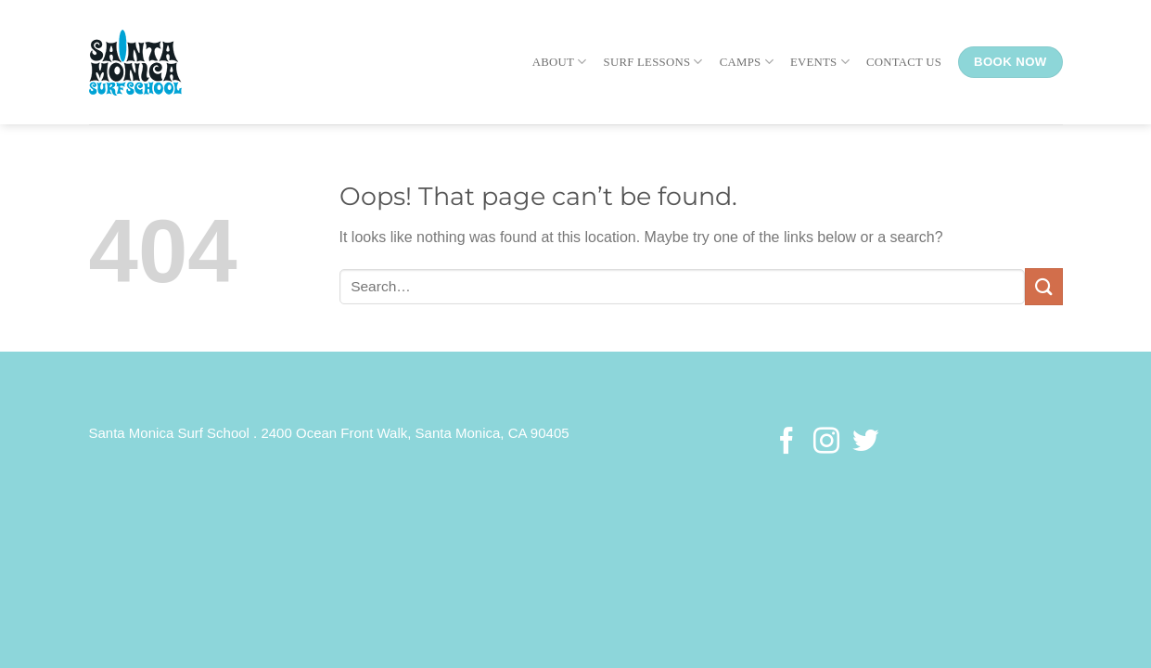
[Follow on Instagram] (825, 442)
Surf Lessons (653, 62)
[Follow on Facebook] (786, 442)
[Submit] (1043, 286)
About (559, 62)
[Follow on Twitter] (865, 442)
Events (820, 62)
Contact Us (903, 62)
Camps (747, 62)
